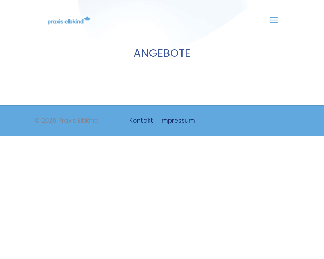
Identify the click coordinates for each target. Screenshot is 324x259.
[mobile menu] (273, 20)
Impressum (177, 120)
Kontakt (141, 120)
